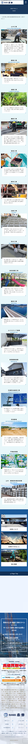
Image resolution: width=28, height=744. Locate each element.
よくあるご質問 (21, 720)
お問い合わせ (21, 724)
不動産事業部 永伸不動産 (14, 661)
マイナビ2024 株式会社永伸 (14, 674)
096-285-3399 (11, 637)
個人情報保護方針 (7, 727)
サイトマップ (21, 727)
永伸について (6, 720)
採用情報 (7, 724)
